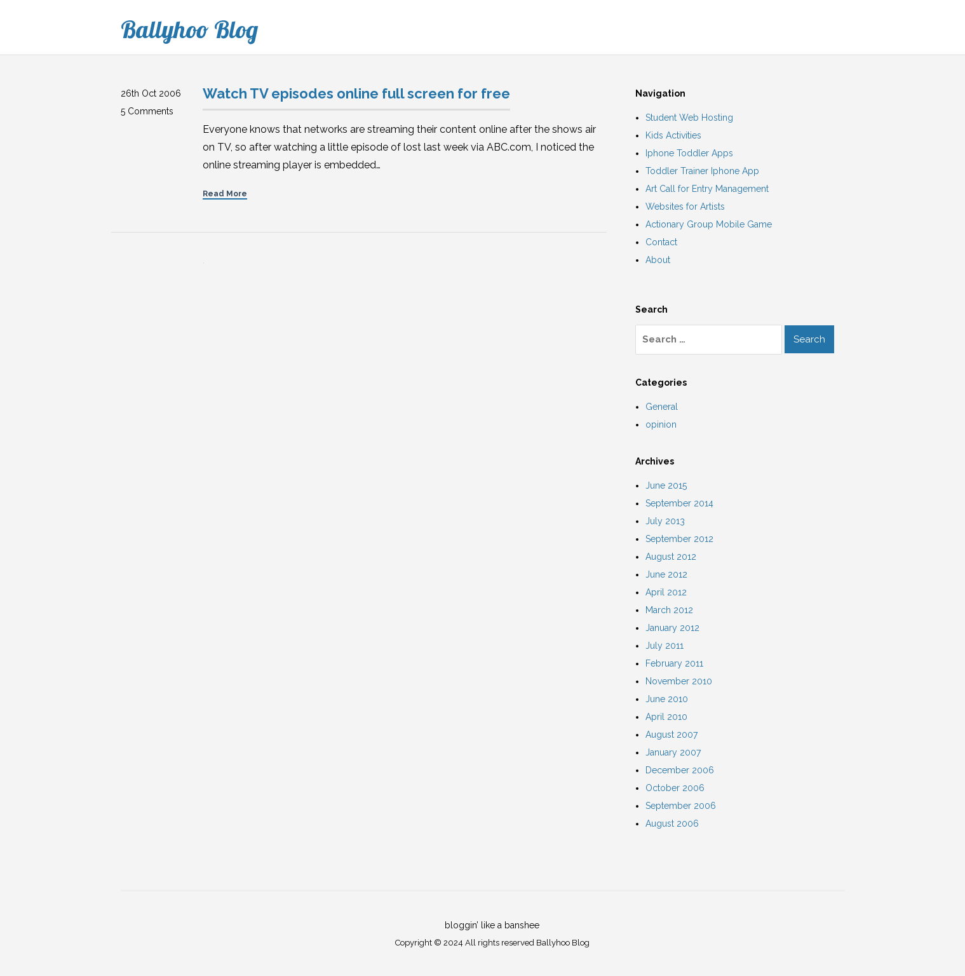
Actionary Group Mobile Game (708, 224)
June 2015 (666, 485)
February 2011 (674, 663)
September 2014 (679, 503)
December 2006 (679, 770)
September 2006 (680, 806)
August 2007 (671, 734)
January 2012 (672, 628)
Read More (225, 193)
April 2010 (666, 717)
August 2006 (672, 823)
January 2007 (673, 752)
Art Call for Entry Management (707, 189)
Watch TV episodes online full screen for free (356, 93)
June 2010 (666, 699)
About (657, 260)
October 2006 (675, 788)
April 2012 (666, 592)
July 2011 (664, 645)
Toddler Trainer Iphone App (702, 171)
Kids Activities (673, 135)
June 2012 (666, 574)
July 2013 (665, 521)
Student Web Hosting (689, 117)
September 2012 (679, 539)
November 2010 (678, 681)
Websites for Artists (685, 206)
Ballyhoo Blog (189, 29)
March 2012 (669, 610)
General (661, 407)
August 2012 (670, 557)
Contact (661, 242)
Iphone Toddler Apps (689, 153)
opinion (661, 424)
